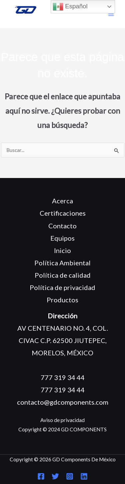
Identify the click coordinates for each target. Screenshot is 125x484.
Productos (62, 300)
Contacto (62, 226)
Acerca (62, 201)
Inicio (62, 250)
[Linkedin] (84, 476)
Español (70, 6)
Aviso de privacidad (62, 420)
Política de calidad (63, 275)
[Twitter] (55, 476)
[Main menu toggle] (111, 14)
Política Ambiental (62, 263)
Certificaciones (63, 213)
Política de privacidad (62, 287)
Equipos (62, 238)
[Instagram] (69, 476)
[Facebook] (41, 476)
